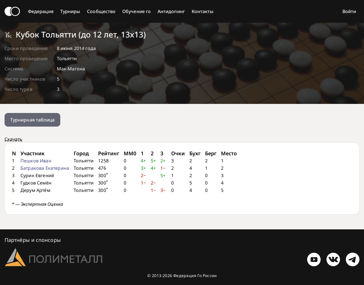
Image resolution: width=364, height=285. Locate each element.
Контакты (203, 11)
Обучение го (136, 11)
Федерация (40, 11)
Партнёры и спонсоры (33, 239)
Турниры (70, 11)
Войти (349, 11)
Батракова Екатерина (44, 168)
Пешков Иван (35, 161)
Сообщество (101, 11)
